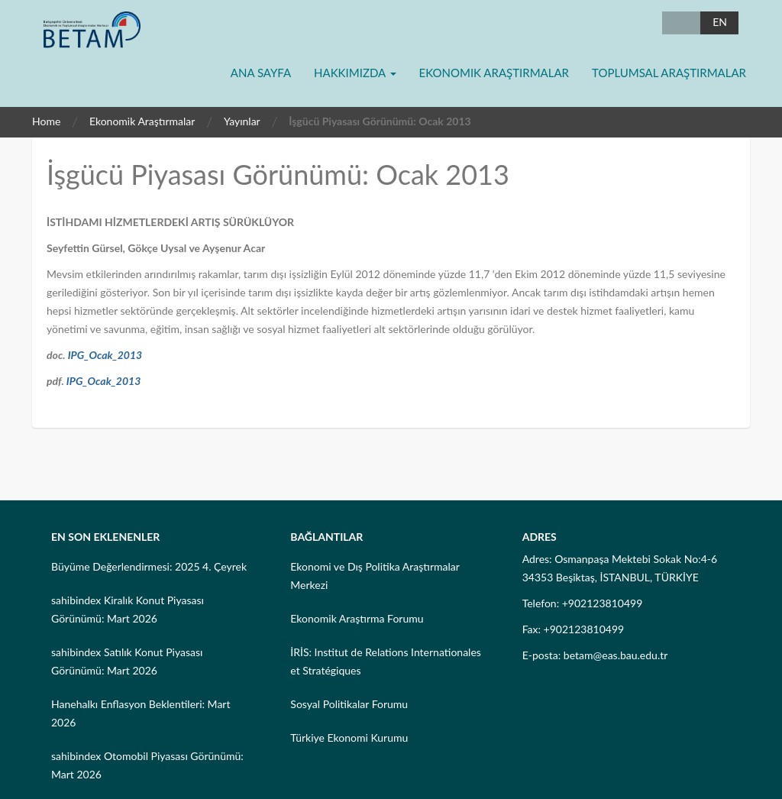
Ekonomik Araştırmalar (494, 72)
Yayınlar (242, 121)
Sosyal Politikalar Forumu (349, 703)
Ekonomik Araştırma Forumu (356, 618)
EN (720, 21)
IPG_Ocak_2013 (105, 354)
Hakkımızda (355, 72)
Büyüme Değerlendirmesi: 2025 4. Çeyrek (149, 566)
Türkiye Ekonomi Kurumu (349, 737)
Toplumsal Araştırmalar (669, 72)
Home (46, 121)
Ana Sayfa (261, 72)
